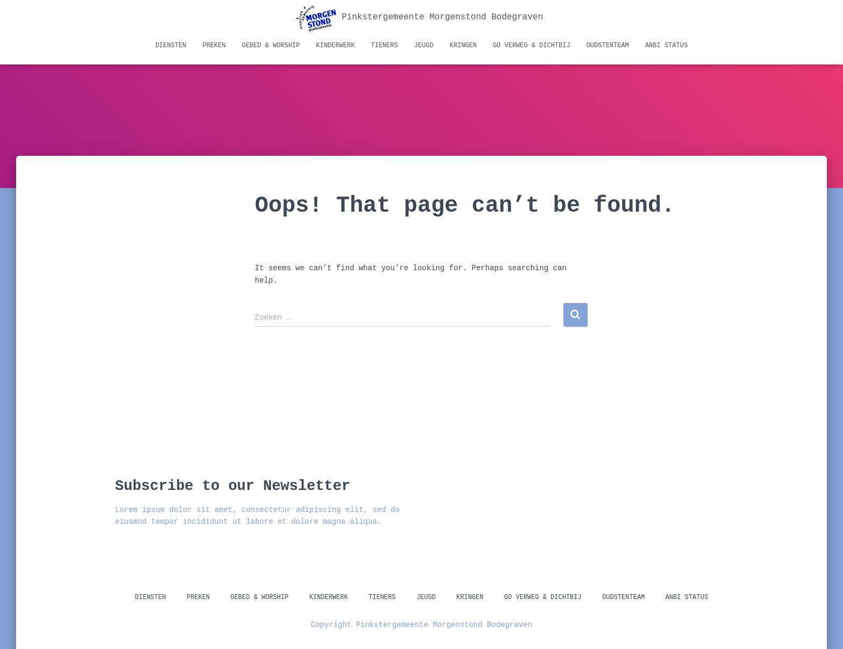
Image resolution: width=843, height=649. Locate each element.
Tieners (384, 45)
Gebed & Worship (271, 45)
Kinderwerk (335, 45)
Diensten (171, 45)
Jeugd (423, 45)
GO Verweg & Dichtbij (531, 45)
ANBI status (666, 45)
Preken (214, 45)
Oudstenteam (608, 45)
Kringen (462, 45)
